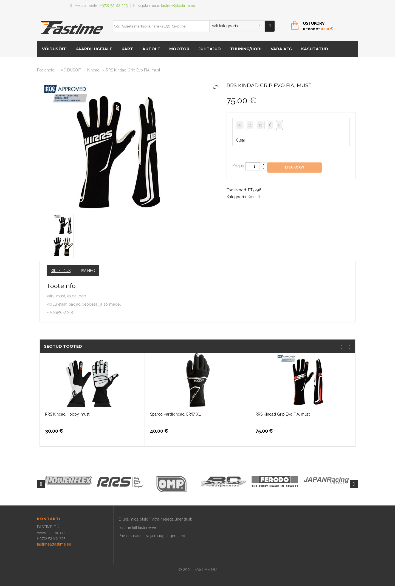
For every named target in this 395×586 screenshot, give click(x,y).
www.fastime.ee (50, 532)
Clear (240, 140)
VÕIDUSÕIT (54, 48)
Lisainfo (87, 271)
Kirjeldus (60, 271)
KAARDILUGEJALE (93, 48)
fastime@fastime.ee (178, 5)
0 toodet (318, 29)
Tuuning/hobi (245, 48)
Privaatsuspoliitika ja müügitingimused (152, 536)
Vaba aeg (281, 48)
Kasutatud (314, 48)
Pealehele (45, 70)
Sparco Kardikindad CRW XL (175, 414)
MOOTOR (179, 48)
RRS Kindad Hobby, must (67, 414)
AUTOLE (151, 48)
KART (127, 48)
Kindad (93, 70)
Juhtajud (210, 48)
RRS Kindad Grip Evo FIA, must (282, 414)
